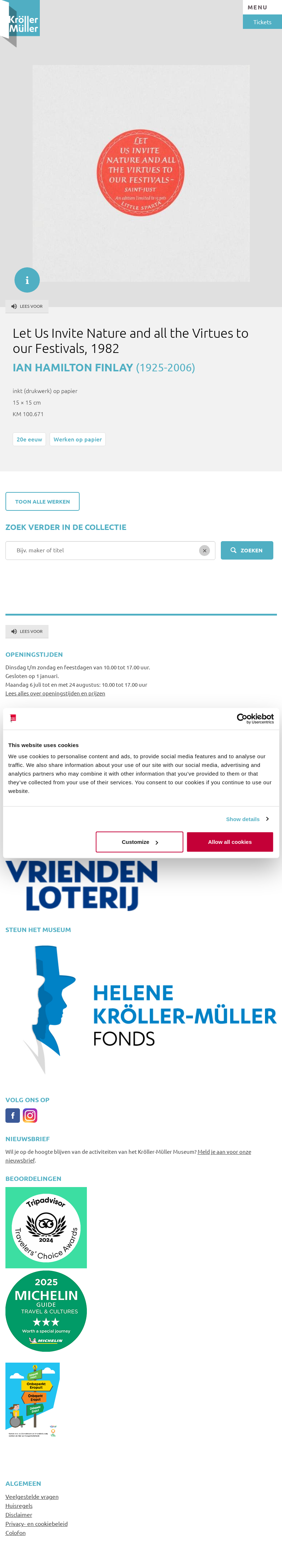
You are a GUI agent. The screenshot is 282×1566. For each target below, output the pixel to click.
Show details (243, 819)
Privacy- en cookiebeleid (36, 1523)
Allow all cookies (230, 842)
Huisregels (19, 1505)
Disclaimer (18, 1514)
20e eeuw (29, 439)
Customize (140, 842)
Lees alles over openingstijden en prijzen (55, 693)
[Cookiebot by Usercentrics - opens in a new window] (242, 718)
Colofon (15, 1532)
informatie (23, 276)
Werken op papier (78, 439)
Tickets (262, 21)
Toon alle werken (42, 501)
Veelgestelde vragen (32, 1496)
